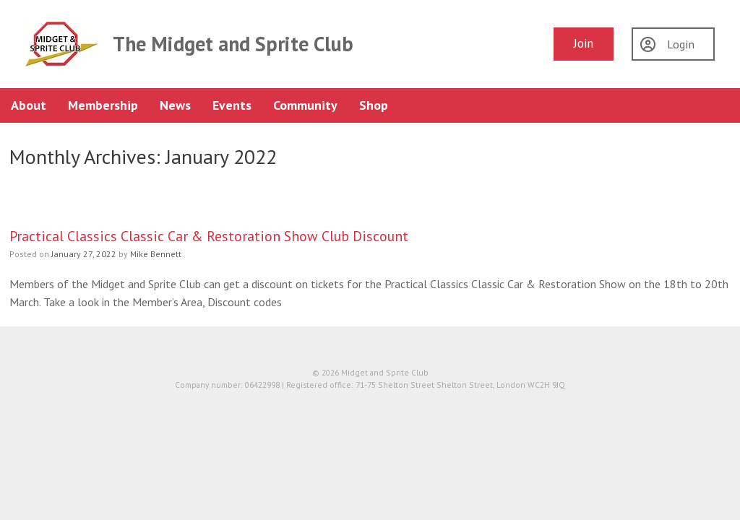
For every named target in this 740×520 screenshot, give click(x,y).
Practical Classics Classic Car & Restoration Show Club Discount (208, 236)
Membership (103, 105)
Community (305, 105)
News (175, 105)
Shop (373, 105)
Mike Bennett (155, 253)
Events (231, 105)
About (28, 105)
